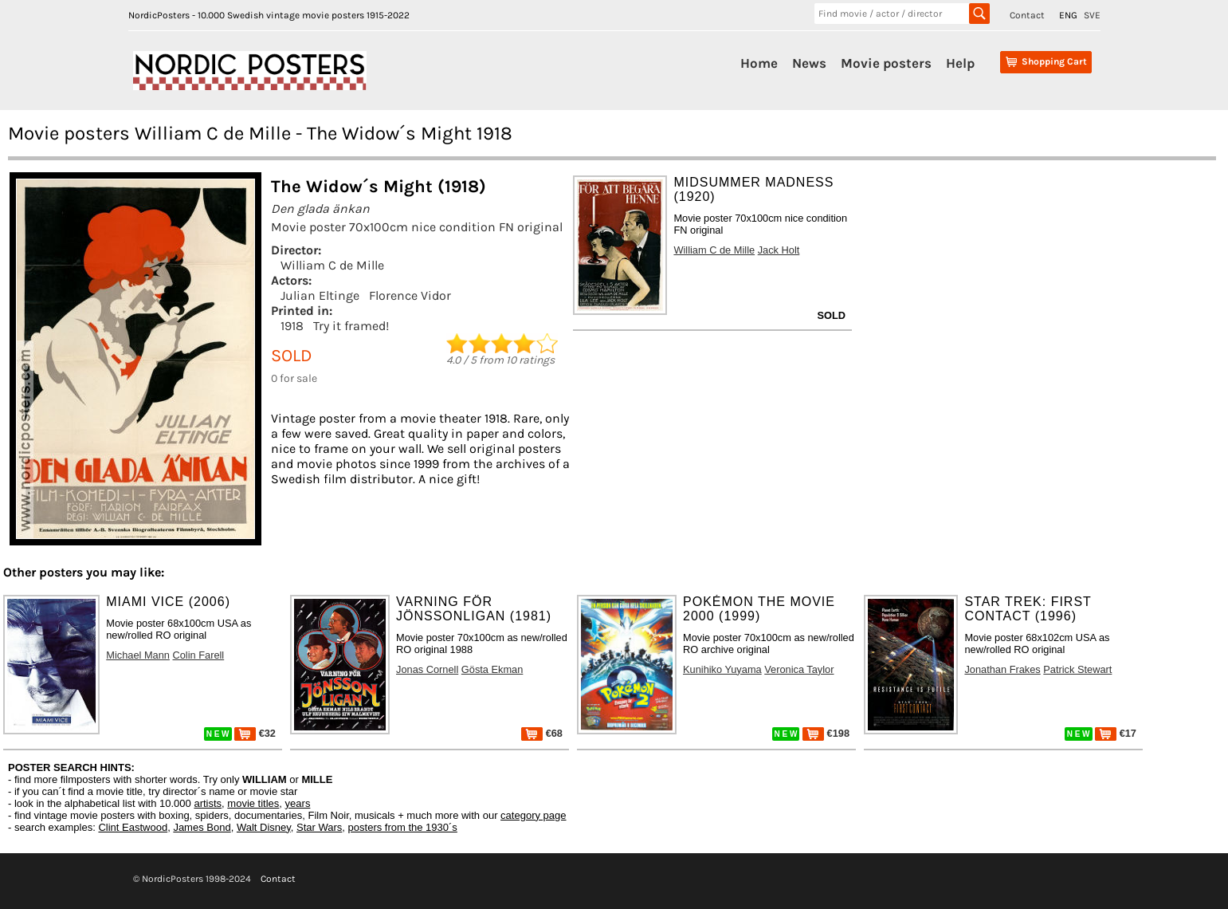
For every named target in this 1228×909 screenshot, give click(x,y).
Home (759, 63)
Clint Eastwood (132, 827)
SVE (1092, 15)
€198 (825, 733)
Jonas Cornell (427, 669)
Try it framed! (351, 325)
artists (208, 803)
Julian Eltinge (320, 295)
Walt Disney (264, 827)
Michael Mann (138, 655)
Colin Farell (198, 655)
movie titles (253, 803)
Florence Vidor (410, 295)
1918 (292, 325)
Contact (1027, 15)
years (298, 803)
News (809, 63)
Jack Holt (779, 250)
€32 (255, 733)
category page (533, 815)
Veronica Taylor (799, 669)
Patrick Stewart (1077, 669)
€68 (542, 733)
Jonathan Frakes (1002, 669)
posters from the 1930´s (402, 827)
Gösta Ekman (492, 669)
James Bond (201, 827)
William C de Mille (332, 265)
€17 (1115, 733)
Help (960, 63)
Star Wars (319, 827)
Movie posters (886, 63)
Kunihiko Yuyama (722, 669)
